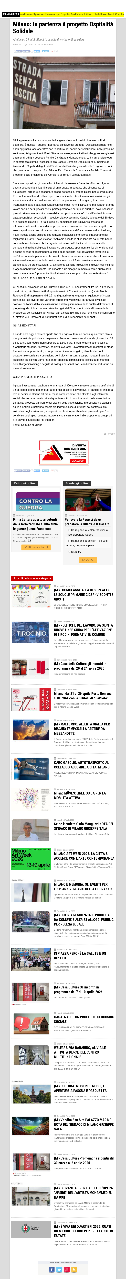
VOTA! (88, 560)
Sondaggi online (76, 483)
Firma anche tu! (36, 547)
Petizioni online (24, 483)
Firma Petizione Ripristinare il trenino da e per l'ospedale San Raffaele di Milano (63, 14)
